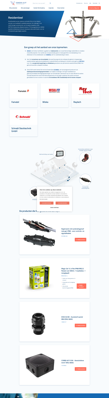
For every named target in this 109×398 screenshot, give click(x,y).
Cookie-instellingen (54, 207)
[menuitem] (85, 3)
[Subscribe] (73, 335)
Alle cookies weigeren (62, 203)
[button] (100, 3)
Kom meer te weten (43, 199)
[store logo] (18, 3)
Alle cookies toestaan (46, 203)
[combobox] (41, 3)
